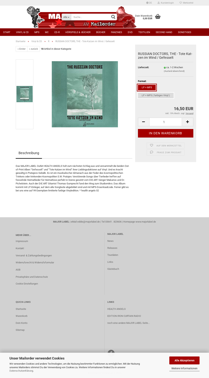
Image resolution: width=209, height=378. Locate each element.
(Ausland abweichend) (174, 71)
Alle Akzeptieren (184, 360)
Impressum (22, 241)
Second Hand (164, 32)
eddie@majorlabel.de (88, 221)
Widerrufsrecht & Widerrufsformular (35, 262)
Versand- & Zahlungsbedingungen (34, 255)
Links (110, 262)
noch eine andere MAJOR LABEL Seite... (128, 323)
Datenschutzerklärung (21, 370)
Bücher (100, 32)
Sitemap (20, 330)
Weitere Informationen (184, 368)
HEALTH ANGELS (116, 309)
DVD (130, 32)
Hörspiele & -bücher (78, 32)
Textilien (144, 32)
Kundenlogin (166, 3)
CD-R (57, 32)
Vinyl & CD (22, 32)
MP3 (36, 32)
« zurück (33, 48)
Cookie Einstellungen (27, 283)
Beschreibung (29, 153)
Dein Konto (21, 323)
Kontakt (20, 248)
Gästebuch (113, 268)
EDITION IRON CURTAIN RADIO (124, 316)
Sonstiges (184, 32)
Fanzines (116, 32)
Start (6, 32)
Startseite (21, 309)
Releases (112, 248)
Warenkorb (21, 316)
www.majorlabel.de (145, 221)
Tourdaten (112, 255)
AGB (18, 269)
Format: (142, 81)
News (110, 241)
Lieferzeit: (143, 67)
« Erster (22, 48)
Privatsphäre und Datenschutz (32, 276)
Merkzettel (186, 3)
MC (47, 32)
